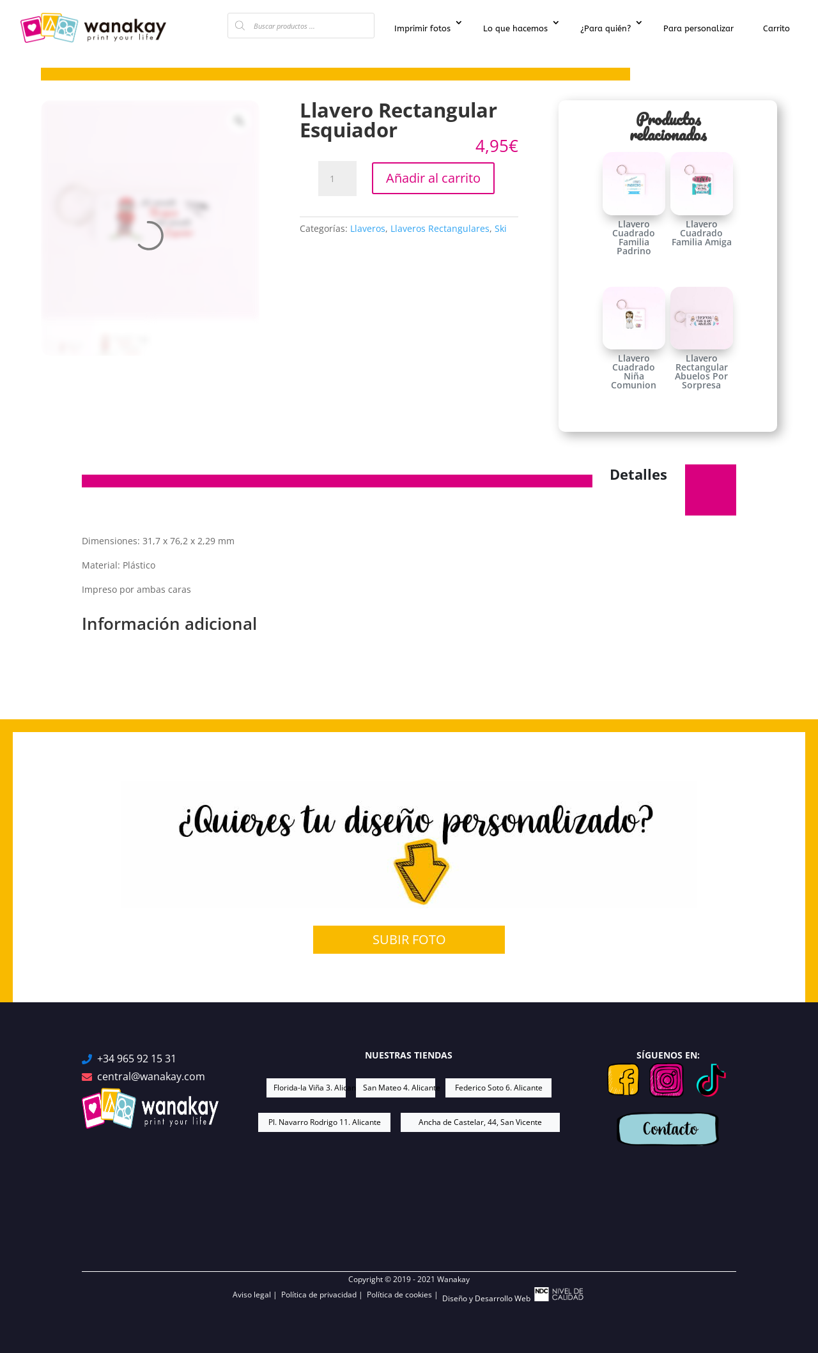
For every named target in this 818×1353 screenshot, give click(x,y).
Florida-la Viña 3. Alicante (310, 1087)
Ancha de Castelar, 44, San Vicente (480, 1122)
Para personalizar (698, 28)
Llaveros (367, 228)
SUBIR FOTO (409, 939)
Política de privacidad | (324, 1294)
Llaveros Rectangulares (440, 228)
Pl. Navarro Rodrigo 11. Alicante (324, 1122)
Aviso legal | (257, 1294)
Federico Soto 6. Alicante (499, 1087)
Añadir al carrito (433, 178)
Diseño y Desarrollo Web (513, 1295)
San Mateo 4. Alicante (399, 1087)
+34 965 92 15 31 (136, 1058)
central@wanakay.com (151, 1076)
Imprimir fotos (422, 28)
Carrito (776, 28)
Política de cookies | (404, 1294)
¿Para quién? (605, 28)
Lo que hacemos (515, 28)
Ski (501, 228)
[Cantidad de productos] (337, 179)
